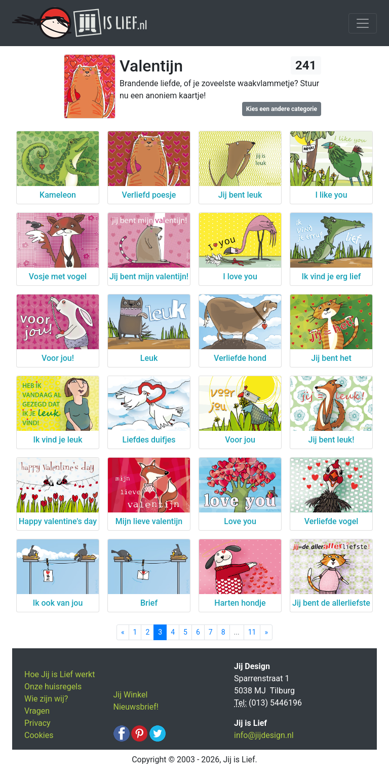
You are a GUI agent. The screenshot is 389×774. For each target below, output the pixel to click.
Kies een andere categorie (281, 109)
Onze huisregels (53, 686)
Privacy (37, 723)
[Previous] (122, 632)
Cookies (38, 735)
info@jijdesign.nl (264, 735)
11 (252, 632)
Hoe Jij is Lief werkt (59, 674)
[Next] (266, 632)
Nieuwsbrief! (136, 707)
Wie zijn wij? (46, 699)
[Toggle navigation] (362, 23)
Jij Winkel (130, 694)
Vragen (37, 711)
